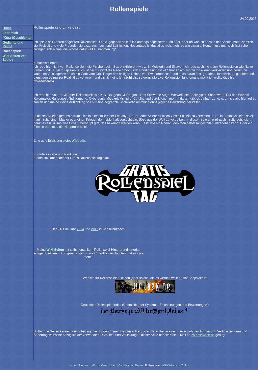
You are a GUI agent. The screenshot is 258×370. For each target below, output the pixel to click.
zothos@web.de (202, 335)
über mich (10, 33)
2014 (80, 229)
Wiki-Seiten (55, 249)
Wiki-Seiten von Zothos (175, 365)
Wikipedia (78, 140)
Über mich (84, 365)
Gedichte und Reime (130, 365)
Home (7, 28)
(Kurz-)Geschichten (17, 37)
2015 (94, 229)
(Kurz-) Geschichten (104, 365)
